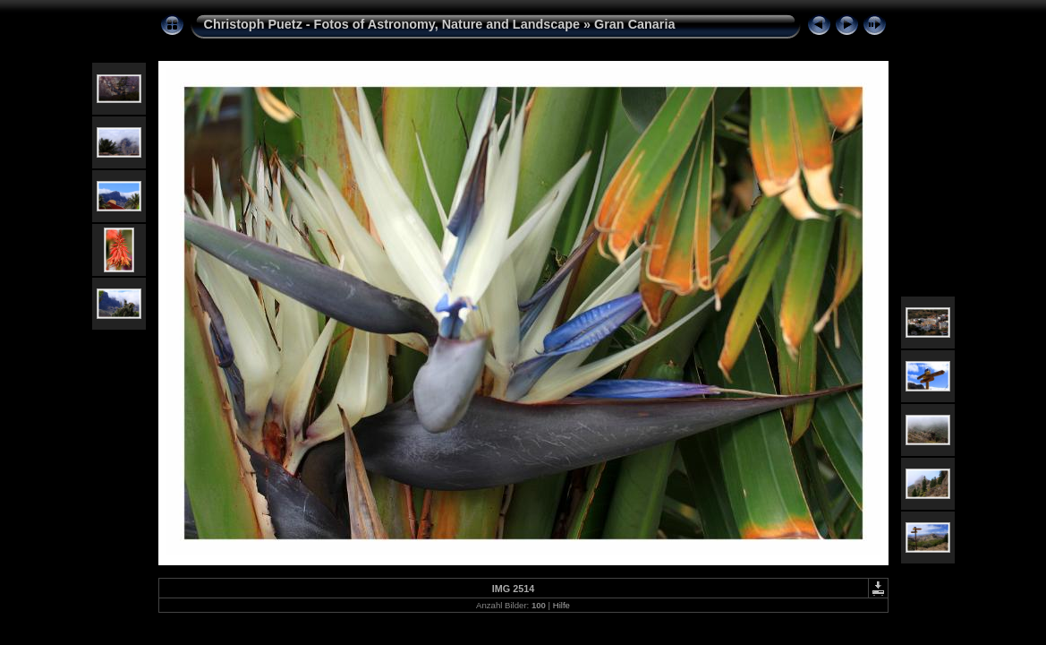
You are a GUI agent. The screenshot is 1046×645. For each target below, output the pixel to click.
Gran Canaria (634, 24)
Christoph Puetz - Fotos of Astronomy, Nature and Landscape (392, 24)
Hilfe (561, 605)
